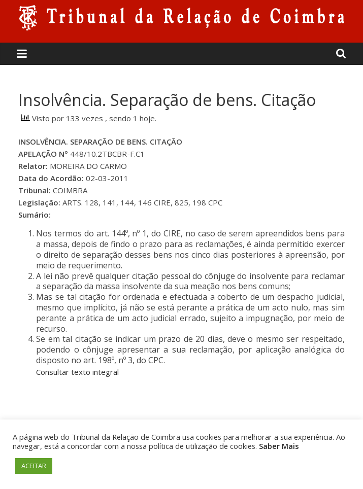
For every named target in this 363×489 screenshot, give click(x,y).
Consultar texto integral (77, 372)
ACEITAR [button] (33, 465)
